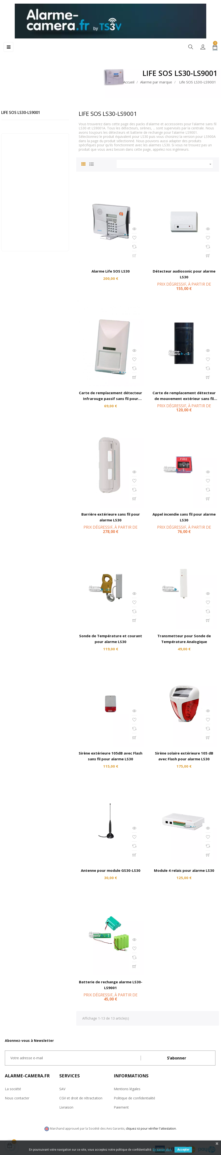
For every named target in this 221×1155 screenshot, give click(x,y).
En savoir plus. (162, 1149)
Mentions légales (127, 1089)
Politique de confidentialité (134, 1098)
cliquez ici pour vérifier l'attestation (151, 1128)
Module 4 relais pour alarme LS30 (184, 870)
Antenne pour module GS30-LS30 (110, 870)
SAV (62, 1089)
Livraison (66, 1107)
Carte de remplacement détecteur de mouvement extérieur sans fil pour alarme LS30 (184, 398)
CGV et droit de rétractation (80, 1098)
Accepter (183, 1149)
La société (13, 1089)
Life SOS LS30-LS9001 (20, 112)
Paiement (121, 1107)
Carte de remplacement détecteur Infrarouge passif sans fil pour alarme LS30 (110, 398)
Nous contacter (17, 1098)
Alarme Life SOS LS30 (110, 271)
